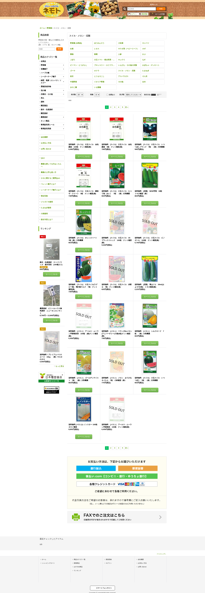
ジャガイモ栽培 (47, 202)
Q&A (43, 158)
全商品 (43, 61)
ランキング (77, 570)
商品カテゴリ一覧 (79, 559)
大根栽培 (44, 214)
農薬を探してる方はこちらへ (51, 165)
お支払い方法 (46, 143)
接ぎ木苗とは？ (47, 219)
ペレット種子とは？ (48, 184)
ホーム (44, 559)
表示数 (73, 94)
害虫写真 (44, 196)
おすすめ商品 (78, 567)
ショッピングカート (48, 563)
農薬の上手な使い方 (48, 172)
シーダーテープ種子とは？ (51, 190)
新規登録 (144, 14)
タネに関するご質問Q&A (50, 178)
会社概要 (44, 137)
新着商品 (77, 563)
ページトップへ (161, 554)
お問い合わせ (46, 149)
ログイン (134, 14)
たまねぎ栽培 (46, 208)
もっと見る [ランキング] (59, 366)
